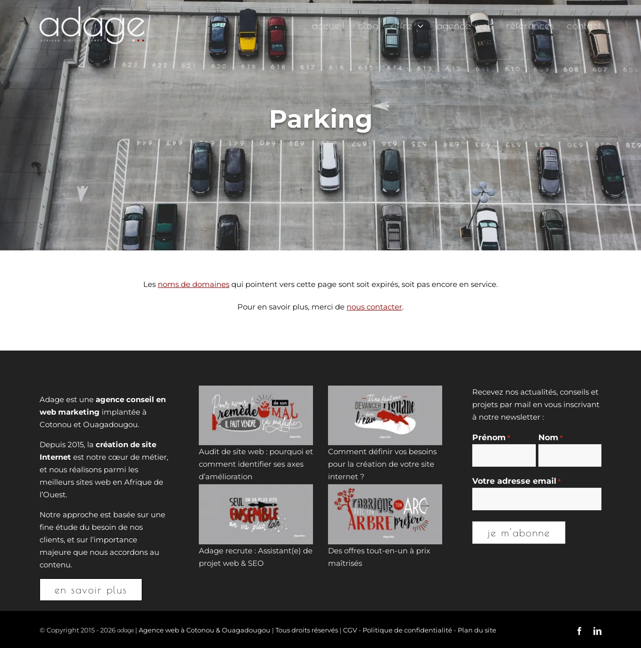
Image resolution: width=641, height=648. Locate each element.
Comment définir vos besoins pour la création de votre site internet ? (382, 464)
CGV (350, 630)
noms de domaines (193, 284)
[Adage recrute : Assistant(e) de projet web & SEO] (256, 514)
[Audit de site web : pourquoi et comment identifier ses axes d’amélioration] (256, 415)
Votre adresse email (516, 481)
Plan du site (477, 630)
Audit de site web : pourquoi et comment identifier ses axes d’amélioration (256, 464)
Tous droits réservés (306, 630)
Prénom (491, 438)
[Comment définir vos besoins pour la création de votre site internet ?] (385, 415)
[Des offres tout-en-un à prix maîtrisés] (385, 514)
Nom (550, 438)
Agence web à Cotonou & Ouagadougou (204, 630)
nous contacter (374, 306)
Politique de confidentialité (407, 630)
